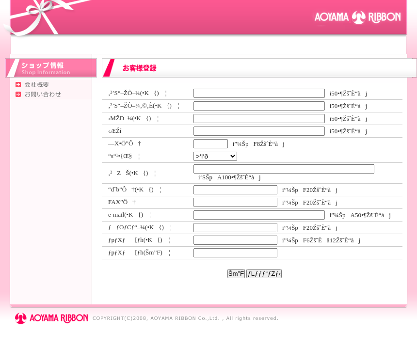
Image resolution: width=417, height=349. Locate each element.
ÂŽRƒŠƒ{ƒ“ (358, 16)
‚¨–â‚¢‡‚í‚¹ (46, 94)
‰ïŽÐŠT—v (46, 85)
